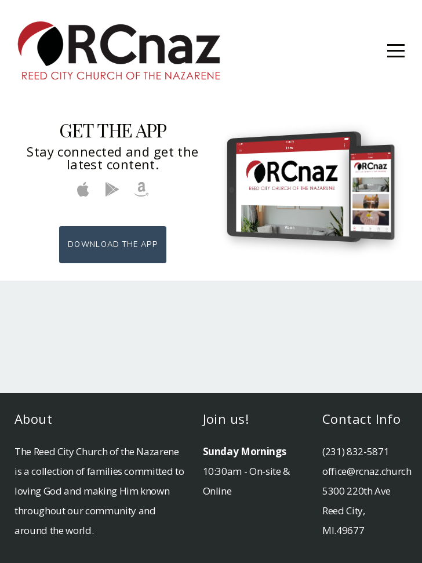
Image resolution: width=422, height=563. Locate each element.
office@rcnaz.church (367, 471)
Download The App (113, 244)
